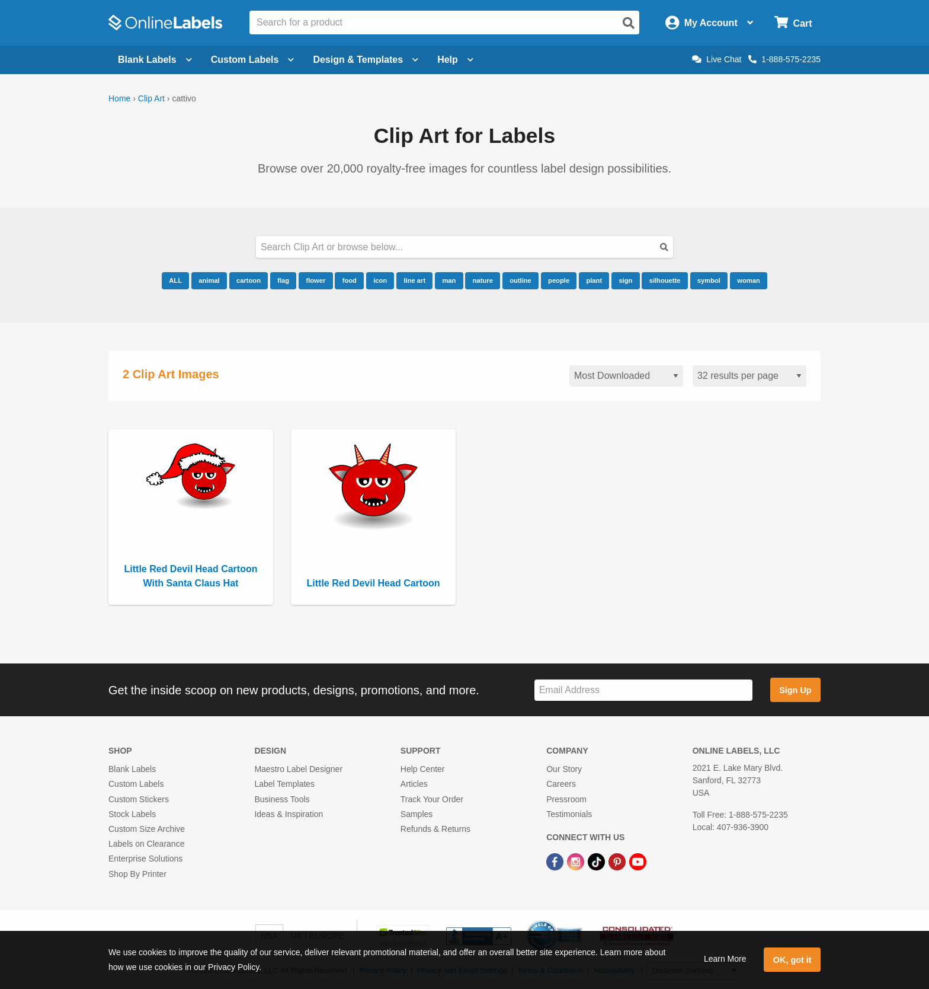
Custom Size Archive (146, 829)
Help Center (423, 769)
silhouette (665, 280)
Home (119, 98)
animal (208, 280)
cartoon (248, 280)
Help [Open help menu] (455, 60)
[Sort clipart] (626, 376)
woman (748, 280)
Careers (561, 784)
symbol (708, 280)
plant (594, 280)
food (349, 280)
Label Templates (284, 784)
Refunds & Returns (435, 829)
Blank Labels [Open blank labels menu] (155, 60)
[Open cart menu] (793, 23)
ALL (175, 280)
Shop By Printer (137, 874)
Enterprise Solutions (145, 858)
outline (520, 280)
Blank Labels (132, 769)
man (449, 280)
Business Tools (281, 799)
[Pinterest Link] (618, 861)
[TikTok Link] (597, 861)
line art (414, 280)
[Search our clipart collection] (464, 247)
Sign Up (795, 690)
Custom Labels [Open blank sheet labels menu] (252, 60)
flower (315, 280)
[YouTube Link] (637, 861)
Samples (417, 814)
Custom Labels (136, 784)
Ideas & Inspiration (288, 814)
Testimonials (569, 814)
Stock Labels (132, 814)
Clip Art (151, 98)
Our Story (564, 769)
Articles (414, 784)
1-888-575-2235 (784, 59)
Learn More (725, 959)
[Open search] (628, 23)
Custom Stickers (138, 799)
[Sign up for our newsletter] (643, 690)
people (558, 280)
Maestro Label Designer (298, 769)
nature (483, 280)
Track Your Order (432, 799)
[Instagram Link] (577, 861)
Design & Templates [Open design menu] (365, 60)
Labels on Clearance (146, 843)
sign (625, 280)
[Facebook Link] (556, 861)
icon (380, 280)
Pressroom (566, 799)
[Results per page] (749, 376)
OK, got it (792, 960)
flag (283, 280)
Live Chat (716, 59)
